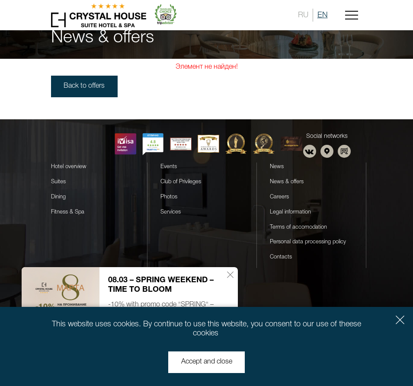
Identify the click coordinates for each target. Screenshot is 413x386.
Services (170, 211)
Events (168, 166)
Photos (168, 196)
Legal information (290, 211)
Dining (58, 196)
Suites (58, 181)
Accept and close (206, 362)
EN (322, 15)
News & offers (287, 181)
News (277, 166)
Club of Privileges (180, 181)
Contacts (281, 257)
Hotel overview (68, 166)
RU (303, 15)
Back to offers (85, 86)
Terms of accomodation (298, 226)
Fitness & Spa (67, 211)
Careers (279, 196)
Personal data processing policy (308, 241)
